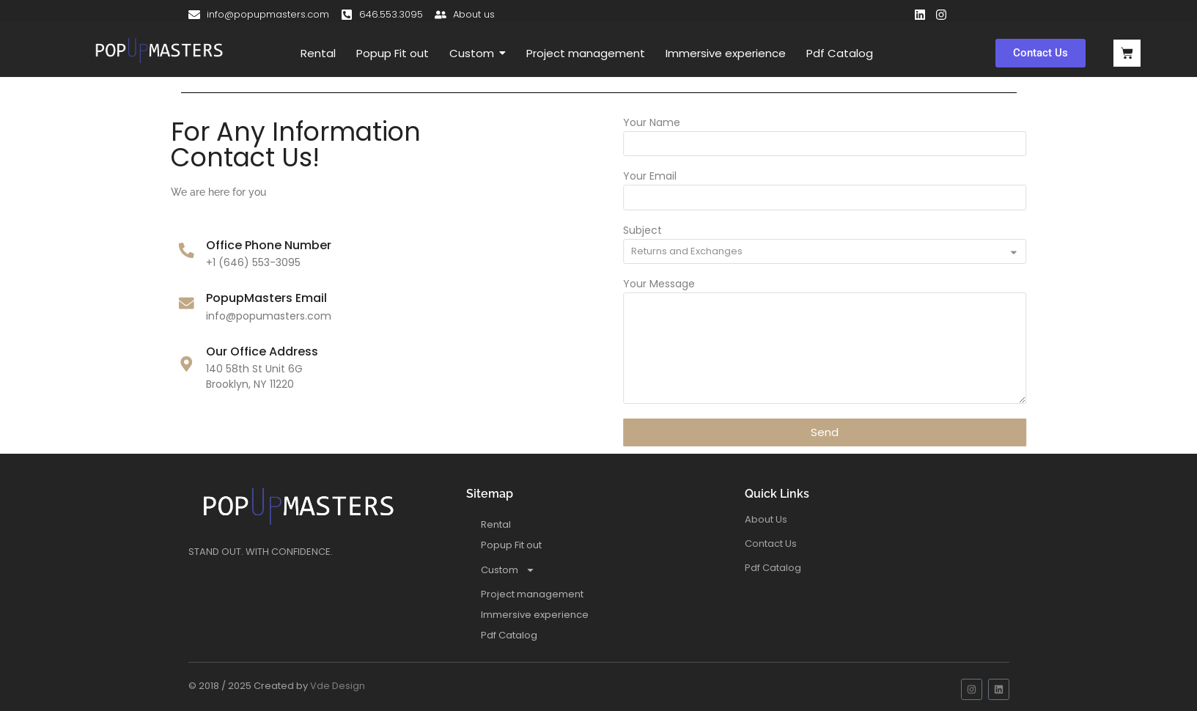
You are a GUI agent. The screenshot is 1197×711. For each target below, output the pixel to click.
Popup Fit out (511, 545)
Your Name (694, 123)
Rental (496, 524)
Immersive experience (535, 615)
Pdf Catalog (509, 635)
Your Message (702, 285)
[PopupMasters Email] (142, 304)
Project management (532, 594)
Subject (685, 231)
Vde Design (337, 686)
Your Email (693, 177)
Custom (508, 570)
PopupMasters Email (223, 298)
